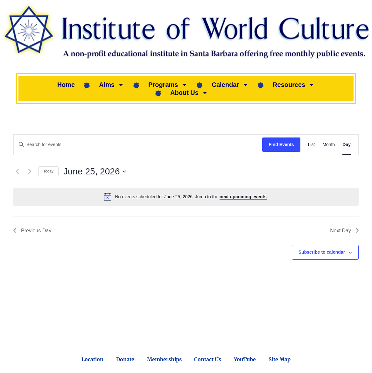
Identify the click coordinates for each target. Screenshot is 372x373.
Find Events (281, 144)
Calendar (230, 84)
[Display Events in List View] (311, 145)
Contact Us (207, 359)
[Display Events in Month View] (328, 145)
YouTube (245, 359)
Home (66, 84)
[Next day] (29, 171)
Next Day (344, 230)
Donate (125, 359)
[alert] (186, 197)
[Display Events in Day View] (346, 145)
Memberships (164, 359)
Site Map (280, 359)
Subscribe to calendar (321, 252)
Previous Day (32, 230)
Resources (294, 84)
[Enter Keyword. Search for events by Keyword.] (138, 145)
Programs (167, 84)
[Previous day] (17, 171)
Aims (111, 84)
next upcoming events (243, 196)
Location (92, 359)
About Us (189, 92)
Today (48, 171)
